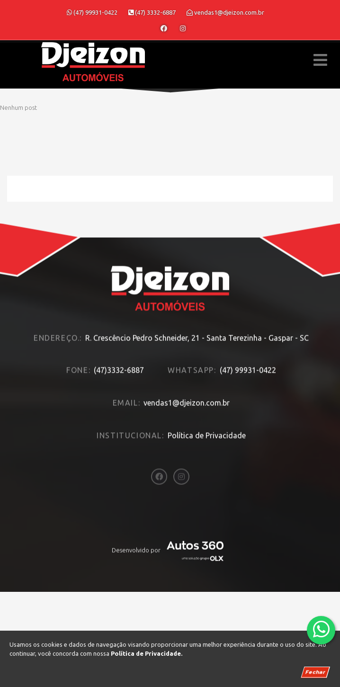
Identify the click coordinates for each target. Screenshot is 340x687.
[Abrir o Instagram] (183, 28)
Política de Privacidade (207, 423)
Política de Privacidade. (146, 653)
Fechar (315, 672)
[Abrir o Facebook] (163, 28)
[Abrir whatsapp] (321, 629)
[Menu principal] (320, 60)
